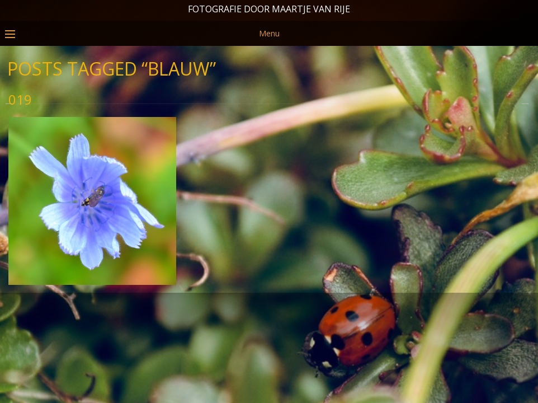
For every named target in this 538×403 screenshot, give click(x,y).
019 (20, 144)
